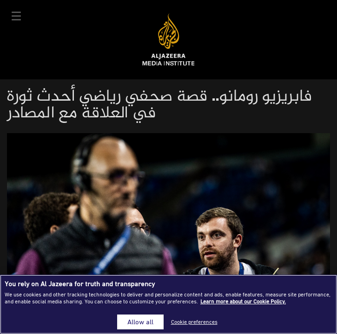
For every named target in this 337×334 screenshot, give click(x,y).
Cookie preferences (194, 321)
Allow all (140, 322)
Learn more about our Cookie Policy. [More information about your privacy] (243, 301)
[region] (168, 304)
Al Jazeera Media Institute (168, 40)
